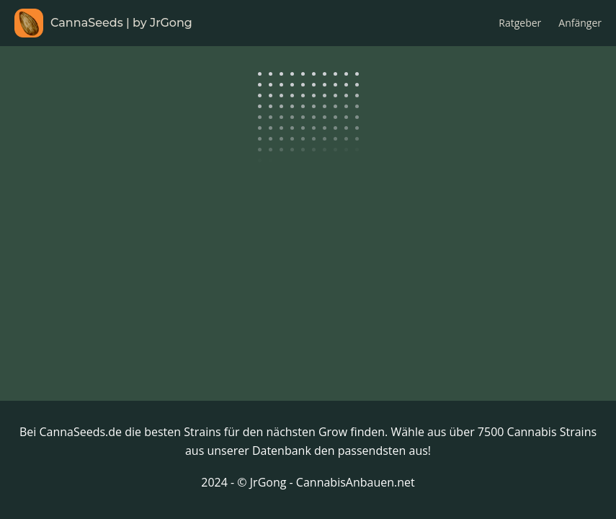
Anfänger (580, 23)
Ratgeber (520, 23)
